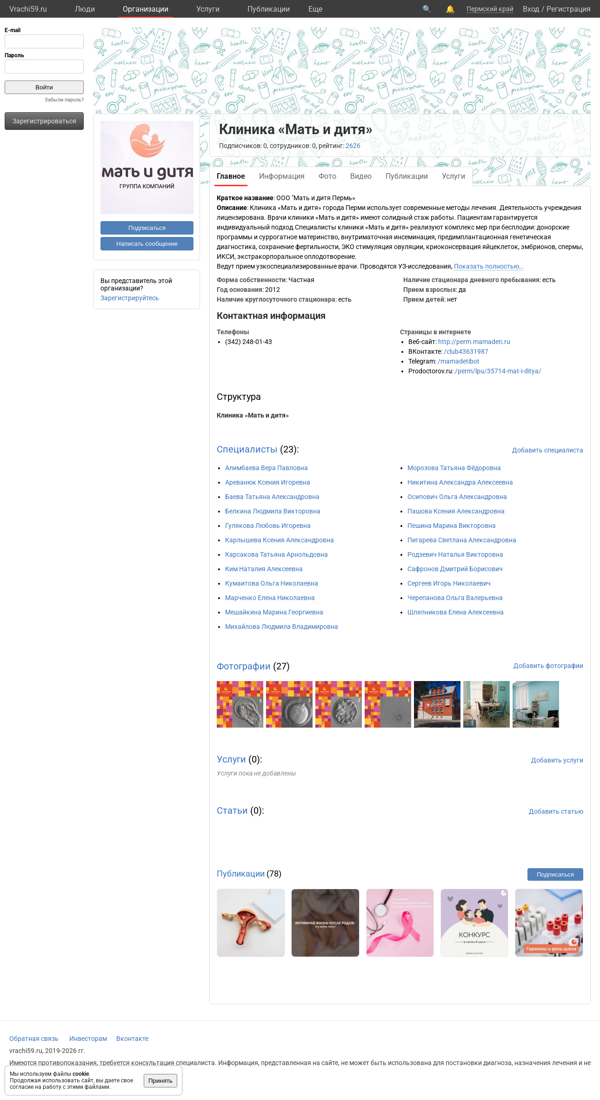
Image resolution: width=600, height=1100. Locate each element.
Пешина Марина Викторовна (451, 525)
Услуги (208, 9)
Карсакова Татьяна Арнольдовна (276, 554)
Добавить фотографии (548, 665)
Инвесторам (88, 1038)
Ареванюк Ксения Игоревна (267, 482)
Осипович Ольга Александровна (457, 496)
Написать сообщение (147, 243)
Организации (145, 9)
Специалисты (247, 449)
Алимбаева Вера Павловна (266, 468)
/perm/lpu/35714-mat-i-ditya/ (498, 371)
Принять (160, 1080)
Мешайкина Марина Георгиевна (274, 612)
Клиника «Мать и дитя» (253, 415)
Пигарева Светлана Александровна (461, 540)
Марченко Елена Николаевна (270, 597)
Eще (315, 9)
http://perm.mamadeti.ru (474, 341)
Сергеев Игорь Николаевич (449, 583)
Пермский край (490, 9)
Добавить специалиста (547, 450)
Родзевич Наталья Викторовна (455, 554)
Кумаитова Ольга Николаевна (271, 583)
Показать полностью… (488, 266)
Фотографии (244, 666)
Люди (85, 9)
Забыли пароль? (64, 100)
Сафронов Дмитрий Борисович (455, 569)
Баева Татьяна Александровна (272, 496)
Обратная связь (34, 1038)
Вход (531, 9)
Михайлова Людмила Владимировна (281, 626)
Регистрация (569, 9)
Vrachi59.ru (28, 9)
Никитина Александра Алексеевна (460, 482)
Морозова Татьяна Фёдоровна (454, 468)
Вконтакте (132, 1038)
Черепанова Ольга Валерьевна (455, 597)
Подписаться (147, 227)
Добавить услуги (557, 760)
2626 (353, 145)
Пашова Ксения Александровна (456, 511)
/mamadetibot (459, 361)
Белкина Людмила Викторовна (272, 511)
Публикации (268, 9)
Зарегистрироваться (44, 121)
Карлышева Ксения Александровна (279, 540)
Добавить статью (556, 811)
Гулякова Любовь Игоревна (268, 525)
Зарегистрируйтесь (129, 298)
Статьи (232, 810)
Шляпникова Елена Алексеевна (455, 612)
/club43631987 (466, 351)
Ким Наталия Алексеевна (264, 569)
